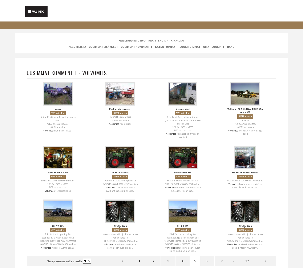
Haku (230, 47)
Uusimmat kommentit (136, 47)
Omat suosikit (213, 47)
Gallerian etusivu (132, 40)
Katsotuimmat (166, 47)
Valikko (38, 11)
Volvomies (48, 130)
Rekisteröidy (158, 40)
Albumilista (77, 47)
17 (247, 261)
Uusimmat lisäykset (103, 47)
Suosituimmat (189, 47)
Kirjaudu (177, 40)
